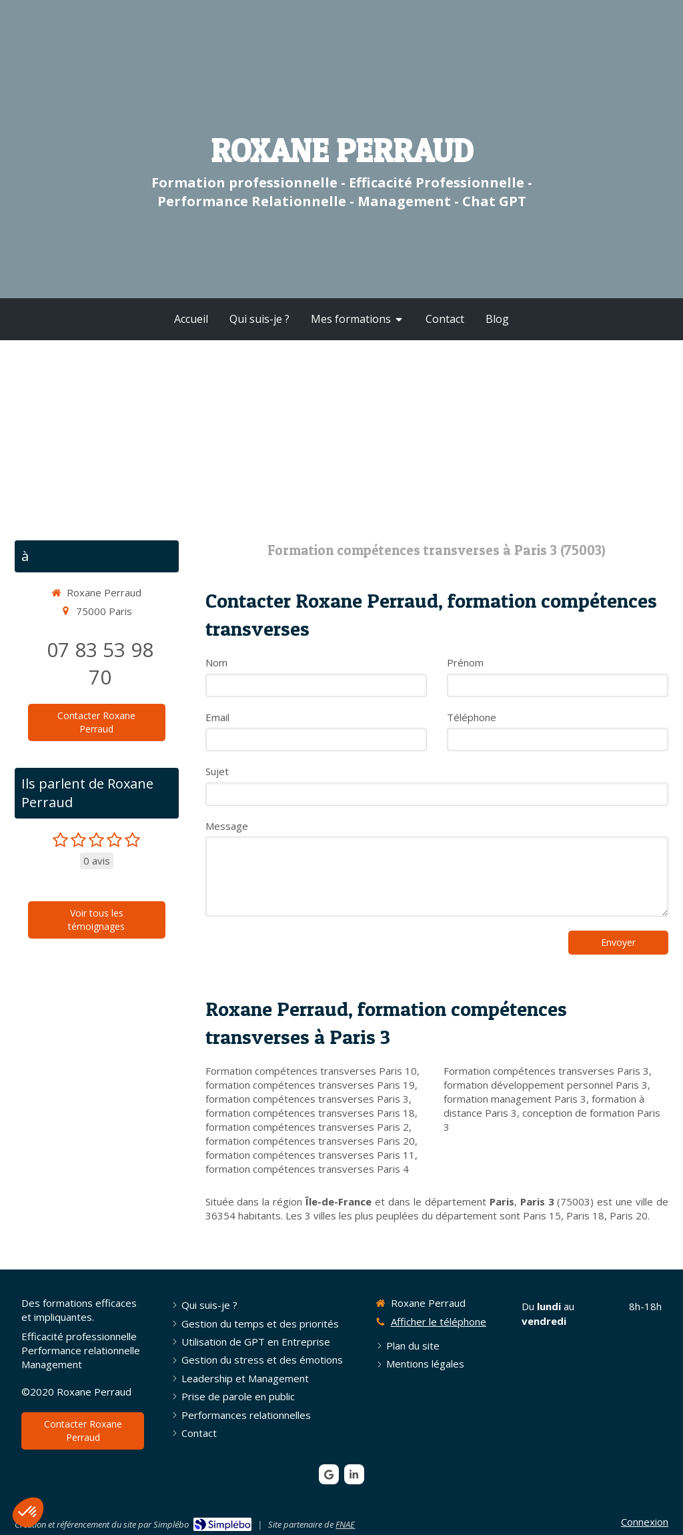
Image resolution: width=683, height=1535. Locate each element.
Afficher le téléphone (438, 1321)
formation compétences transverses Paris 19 (310, 1084)
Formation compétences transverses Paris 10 (311, 1070)
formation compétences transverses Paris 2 (307, 1126)
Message (226, 826)
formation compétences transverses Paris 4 (307, 1168)
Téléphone (471, 717)
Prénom (465, 662)
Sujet (217, 771)
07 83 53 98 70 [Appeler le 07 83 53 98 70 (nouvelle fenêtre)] (100, 663)
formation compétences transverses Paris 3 (307, 1098)
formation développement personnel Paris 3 (546, 1084)
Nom (216, 662)
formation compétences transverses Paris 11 (310, 1154)
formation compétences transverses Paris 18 (310, 1112)
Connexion (644, 1521)
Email (217, 717)
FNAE (345, 1524)
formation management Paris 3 (515, 1098)
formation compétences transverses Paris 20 (310, 1140)
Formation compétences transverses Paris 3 (546, 1070)
